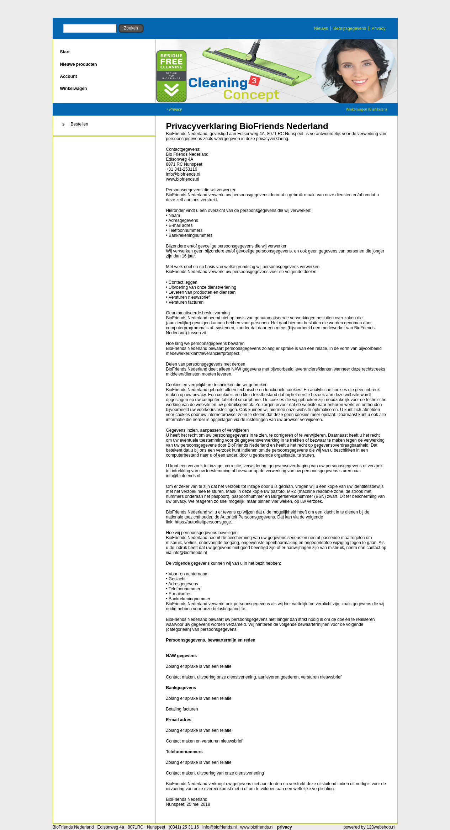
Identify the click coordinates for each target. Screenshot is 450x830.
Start (65, 51)
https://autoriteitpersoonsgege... (204, 522)
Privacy (378, 28)
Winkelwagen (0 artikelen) (366, 109)
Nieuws (321, 28)
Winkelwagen (73, 88)
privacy (284, 827)
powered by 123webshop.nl (369, 827)
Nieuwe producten (78, 64)
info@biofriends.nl (219, 827)
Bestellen (79, 124)
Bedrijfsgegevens (349, 28)
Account (68, 76)
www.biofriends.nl (182, 179)
